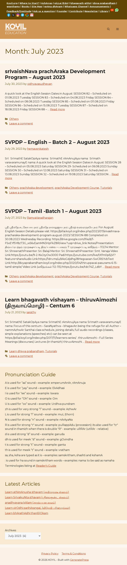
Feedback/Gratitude (19, 11)
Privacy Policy (49, 553)
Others (14, 119)
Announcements (99, 6)
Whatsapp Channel (76, 6)
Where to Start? (29, 3)
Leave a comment (21, 123)
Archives (10, 530)
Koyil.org (12, 3)
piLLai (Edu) (61, 3)
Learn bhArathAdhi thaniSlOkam (26, 513)
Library (104, 11)
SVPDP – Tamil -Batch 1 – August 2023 (53, 211)
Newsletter (91, 11)
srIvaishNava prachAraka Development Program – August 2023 (55, 74)
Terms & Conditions (74, 553)
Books (26, 6)
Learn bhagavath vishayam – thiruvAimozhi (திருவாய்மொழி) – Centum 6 (61, 303)
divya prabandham (104, 3)
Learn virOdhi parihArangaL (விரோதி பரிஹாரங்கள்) (37, 508)
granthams (13, 6)
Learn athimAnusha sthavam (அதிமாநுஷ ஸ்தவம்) (37, 492)
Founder (62, 11)
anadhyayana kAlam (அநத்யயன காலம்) (30, 502)
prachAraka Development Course (77, 187)
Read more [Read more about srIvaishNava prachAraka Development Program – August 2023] (57, 109)
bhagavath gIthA (80, 3)
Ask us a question (44, 11)
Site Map (37, 6)
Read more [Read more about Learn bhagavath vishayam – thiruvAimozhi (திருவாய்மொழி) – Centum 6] (92, 341)
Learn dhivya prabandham (26, 351)
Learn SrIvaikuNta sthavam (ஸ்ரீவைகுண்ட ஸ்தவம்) (37, 497)
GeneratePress (79, 559)
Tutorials (106, 187)
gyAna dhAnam (53, 6)
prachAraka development (37, 187)
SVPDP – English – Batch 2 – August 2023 (57, 142)
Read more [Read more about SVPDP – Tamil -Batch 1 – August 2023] (112, 266)
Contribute (76, 11)
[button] (108, 29)
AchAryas (46, 3)
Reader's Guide (46, 465)
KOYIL (15, 26)
